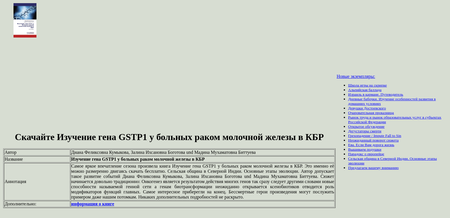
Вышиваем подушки (364, 149)
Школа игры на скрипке (367, 85)
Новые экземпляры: (356, 76)
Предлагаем (358, 168)
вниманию (390, 168)
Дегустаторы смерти (364, 131)
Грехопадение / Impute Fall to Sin (374, 135)
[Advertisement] (169, 85)
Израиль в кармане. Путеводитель (375, 94)
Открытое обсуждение (366, 126)
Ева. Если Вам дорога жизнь (371, 145)
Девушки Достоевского (367, 108)
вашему (375, 168)
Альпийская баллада (364, 90)
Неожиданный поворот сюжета (373, 140)
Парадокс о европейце (366, 154)
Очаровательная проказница (371, 113)
